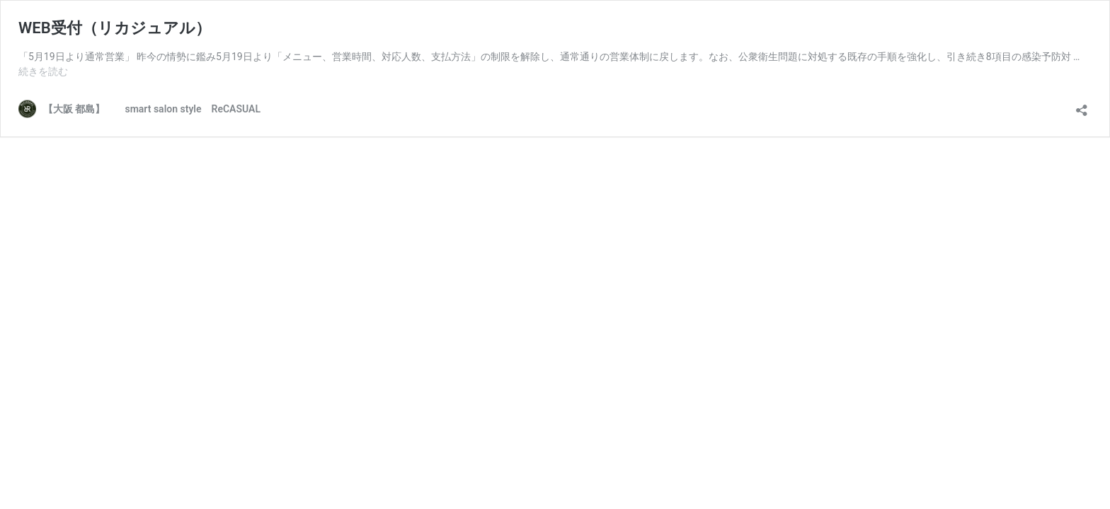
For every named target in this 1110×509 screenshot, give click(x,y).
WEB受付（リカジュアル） (114, 28)
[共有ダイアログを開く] (1082, 106)
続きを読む (43, 71)
